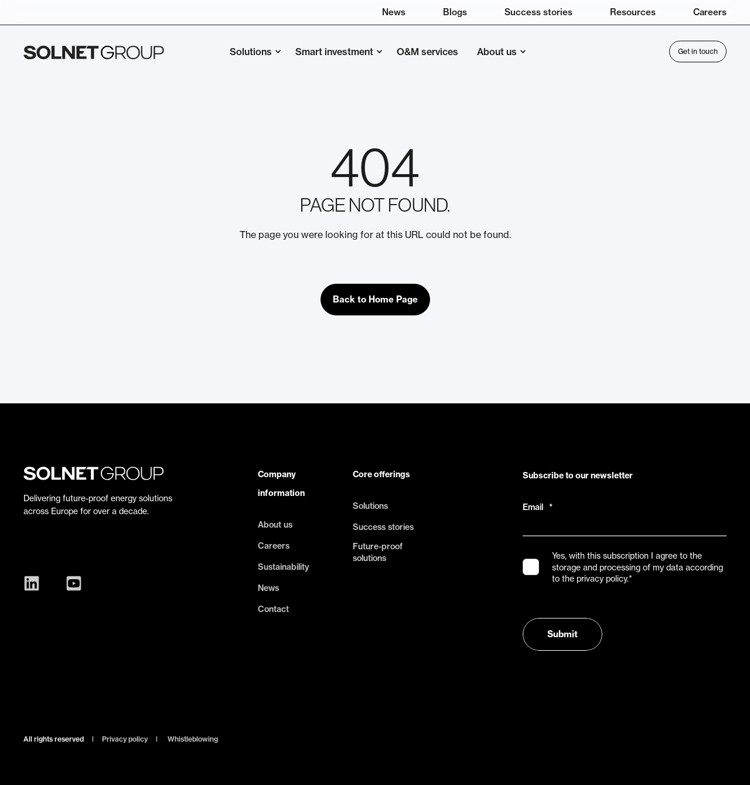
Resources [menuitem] (633, 12)
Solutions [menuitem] (251, 51)
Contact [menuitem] (273, 609)
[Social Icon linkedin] (34, 583)
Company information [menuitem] (281, 483)
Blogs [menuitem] (455, 12)
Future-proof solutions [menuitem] (378, 552)
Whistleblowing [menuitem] (193, 739)
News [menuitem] (393, 12)
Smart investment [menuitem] (334, 51)
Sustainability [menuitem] (283, 567)
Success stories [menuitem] (538, 12)
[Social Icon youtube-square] (71, 583)
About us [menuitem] (497, 51)
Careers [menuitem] (710, 12)
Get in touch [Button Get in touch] (698, 51)
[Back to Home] (93, 51)
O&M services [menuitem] (427, 51)
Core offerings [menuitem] (381, 474)
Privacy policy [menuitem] (125, 739)
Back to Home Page (375, 299)
